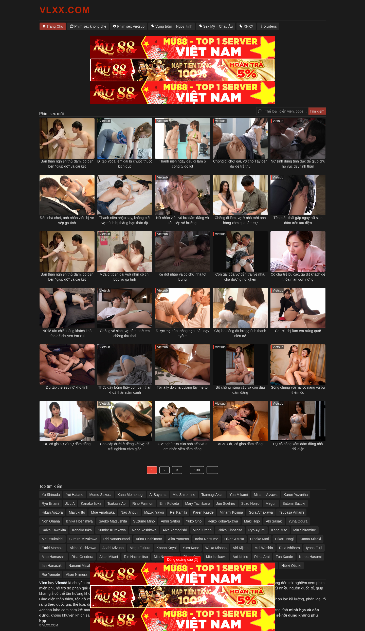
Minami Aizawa (266, 495)
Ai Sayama (158, 495)
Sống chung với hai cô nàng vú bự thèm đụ (298, 389)
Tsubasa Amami (291, 512)
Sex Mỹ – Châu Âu (218, 26)
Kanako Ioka (82, 530)
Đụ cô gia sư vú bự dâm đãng (67, 444)
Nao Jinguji (129, 512)
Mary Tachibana (197, 503)
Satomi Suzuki (293, 503)
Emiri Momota (53, 548)
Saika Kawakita (54, 530)
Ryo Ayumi (256, 530)
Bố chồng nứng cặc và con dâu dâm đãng (240, 389)
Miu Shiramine (304, 530)
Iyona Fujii (314, 548)
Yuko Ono (194, 521)
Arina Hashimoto (149, 539)
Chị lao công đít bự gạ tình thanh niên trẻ (240, 333)
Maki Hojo (252, 521)
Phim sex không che (90, 26)
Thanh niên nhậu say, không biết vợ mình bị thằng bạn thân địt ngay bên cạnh (125, 220)
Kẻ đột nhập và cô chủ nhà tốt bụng (182, 276)
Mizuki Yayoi (154, 512)
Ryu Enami (50, 503)
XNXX (248, 26)
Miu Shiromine (184, 495)
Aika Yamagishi (174, 530)
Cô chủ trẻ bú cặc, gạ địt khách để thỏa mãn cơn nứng (298, 276)
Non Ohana (51, 521)
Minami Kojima (231, 512)
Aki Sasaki (274, 521)
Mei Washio (263, 548)
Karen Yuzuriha (296, 495)
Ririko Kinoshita (229, 530)
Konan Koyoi (166, 548)
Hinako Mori (259, 539)
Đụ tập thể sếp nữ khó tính (67, 387)
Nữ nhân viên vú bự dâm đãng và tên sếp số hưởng (182, 220)
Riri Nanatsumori (116, 539)
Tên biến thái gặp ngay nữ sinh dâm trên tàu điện (297, 220)
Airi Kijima (240, 548)
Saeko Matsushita (113, 521)
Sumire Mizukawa (83, 539)
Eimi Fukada (169, 503)
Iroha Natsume (206, 539)
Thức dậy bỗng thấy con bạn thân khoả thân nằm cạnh (124, 389)
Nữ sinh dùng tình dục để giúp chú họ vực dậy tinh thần (298, 163)
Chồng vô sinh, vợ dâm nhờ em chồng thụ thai (125, 333)
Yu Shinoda (51, 495)
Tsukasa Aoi (116, 503)
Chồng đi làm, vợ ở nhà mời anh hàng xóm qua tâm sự (240, 220)
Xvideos (270, 26)
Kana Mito (279, 530)
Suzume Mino (144, 521)
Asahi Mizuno (113, 548)
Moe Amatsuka (103, 512)
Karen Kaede (203, 512)
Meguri (271, 503)
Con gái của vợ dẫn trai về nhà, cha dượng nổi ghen (240, 276)
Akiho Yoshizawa (83, 548)
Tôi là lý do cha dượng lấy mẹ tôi (182, 387)
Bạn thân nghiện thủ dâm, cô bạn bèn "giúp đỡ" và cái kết (67, 163)
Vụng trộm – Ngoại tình (173, 26)
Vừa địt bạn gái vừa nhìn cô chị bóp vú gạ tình (125, 276)
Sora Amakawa (261, 512)
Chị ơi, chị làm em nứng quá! (298, 331)
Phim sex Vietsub (130, 26)
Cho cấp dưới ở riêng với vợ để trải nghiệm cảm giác (125, 446)
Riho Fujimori (142, 503)
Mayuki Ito (77, 512)
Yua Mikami (238, 495)
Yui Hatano (74, 495)
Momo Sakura (100, 495)
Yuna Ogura (297, 521)
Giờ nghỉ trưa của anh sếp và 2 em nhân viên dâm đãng (182, 446)
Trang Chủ (55, 26)
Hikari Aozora (52, 512)
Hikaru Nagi (284, 539)
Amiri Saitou (170, 521)
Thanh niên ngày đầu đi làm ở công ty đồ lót (182, 163)
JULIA (70, 503)
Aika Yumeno (178, 539)
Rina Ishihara (289, 548)
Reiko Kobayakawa (223, 521)
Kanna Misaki (310, 539)
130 (197, 470)
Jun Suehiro (225, 503)
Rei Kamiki (178, 512)
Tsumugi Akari (212, 495)
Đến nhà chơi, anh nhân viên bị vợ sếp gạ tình (67, 220)
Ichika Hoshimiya (79, 521)
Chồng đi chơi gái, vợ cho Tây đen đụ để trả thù (240, 163)
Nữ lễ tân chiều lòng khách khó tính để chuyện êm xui (67, 333)
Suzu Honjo (250, 503)
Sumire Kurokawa (112, 530)
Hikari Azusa (234, 539)
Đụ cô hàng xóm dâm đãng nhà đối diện (298, 446)
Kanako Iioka (91, 503)
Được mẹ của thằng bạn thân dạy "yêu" (182, 333)
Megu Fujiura (140, 548)
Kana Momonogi (130, 495)
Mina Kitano (202, 530)
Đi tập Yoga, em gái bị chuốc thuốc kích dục (124, 163)
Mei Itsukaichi (52, 539)
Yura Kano (191, 548)
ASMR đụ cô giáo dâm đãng (240, 444)
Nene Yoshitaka (144, 530)
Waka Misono (216, 548)
